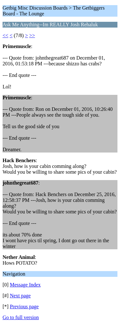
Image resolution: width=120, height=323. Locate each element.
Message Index (25, 284)
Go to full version (21, 317)
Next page (20, 295)
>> (32, 35)
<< (5, 35)
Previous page (24, 306)
